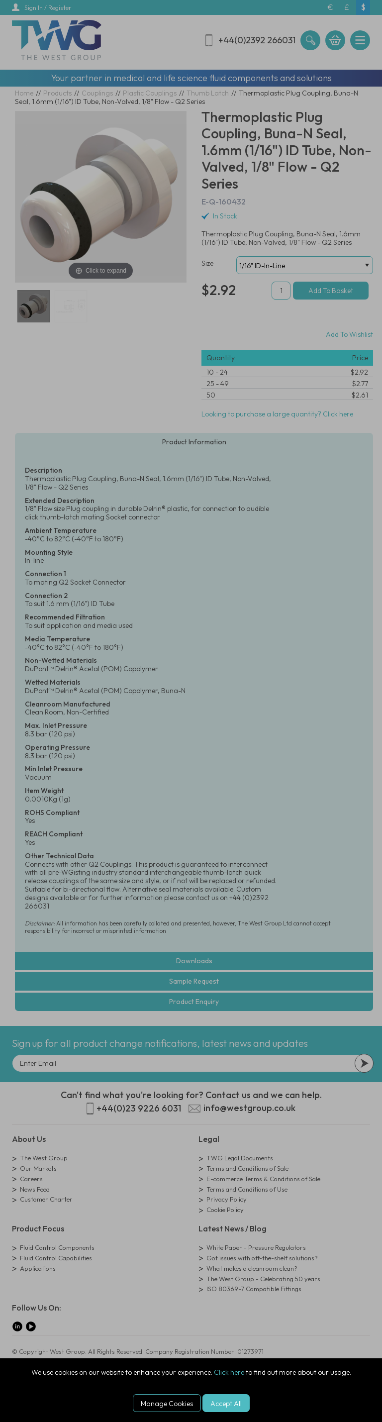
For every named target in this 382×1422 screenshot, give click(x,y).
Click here (229, 1372)
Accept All (226, 1403)
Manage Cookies (167, 1403)
